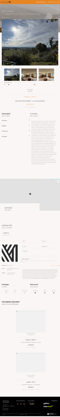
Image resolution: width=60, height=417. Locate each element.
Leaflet (49, 179)
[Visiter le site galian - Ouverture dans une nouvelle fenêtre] (46, 404)
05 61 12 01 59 (10, 265)
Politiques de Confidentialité (36, 278)
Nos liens (39, 414)
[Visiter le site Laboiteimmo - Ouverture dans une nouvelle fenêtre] (51, 415)
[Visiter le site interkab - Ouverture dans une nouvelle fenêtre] (48, 407)
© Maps (52, 179)
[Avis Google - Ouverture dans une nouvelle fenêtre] (32, 404)
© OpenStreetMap (57, 179)
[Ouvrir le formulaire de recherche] (52, 2)
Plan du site (26, 414)
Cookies (26, 415)
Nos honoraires (21, 414)
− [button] (58, 182)
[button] (8, 84)
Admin (36, 414)
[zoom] (30, 42)
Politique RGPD (21, 415)
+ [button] (58, 180)
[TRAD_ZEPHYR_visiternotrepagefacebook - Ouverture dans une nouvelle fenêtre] (17, 404)
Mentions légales (32, 414)
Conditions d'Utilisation (45, 278)
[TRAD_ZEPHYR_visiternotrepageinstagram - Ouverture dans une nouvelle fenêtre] (20, 404)
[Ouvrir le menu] (58, 2)
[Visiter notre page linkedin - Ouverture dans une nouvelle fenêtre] (24, 404)
